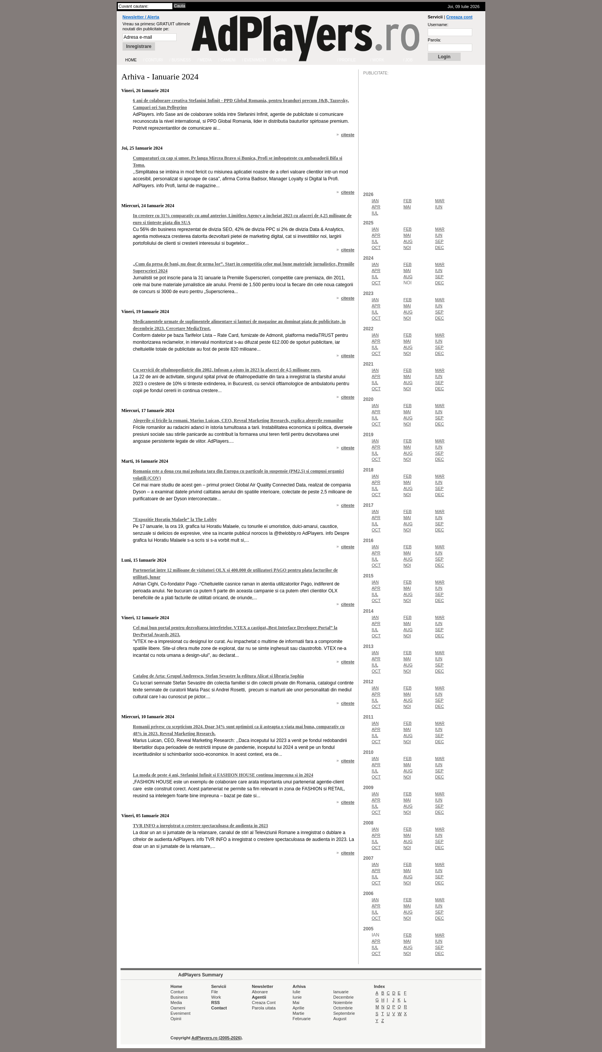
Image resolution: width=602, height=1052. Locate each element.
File (214, 991)
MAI (407, 206)
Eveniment (180, 1013)
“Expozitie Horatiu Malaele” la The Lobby (175, 519)
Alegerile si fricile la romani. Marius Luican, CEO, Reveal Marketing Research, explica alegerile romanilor (238, 420)
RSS (215, 1002)
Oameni (177, 1008)
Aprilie (298, 1008)
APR (376, 206)
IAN (375, 200)
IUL (375, 213)
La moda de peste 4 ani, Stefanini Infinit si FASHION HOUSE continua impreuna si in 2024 (223, 775)
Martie (298, 1013)
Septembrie (344, 1013)
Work (216, 997)
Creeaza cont (459, 17)
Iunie (297, 997)
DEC (439, 247)
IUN (438, 206)
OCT (376, 247)
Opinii (175, 1018)
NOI (407, 247)
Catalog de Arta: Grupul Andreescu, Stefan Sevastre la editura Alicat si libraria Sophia (218, 676)
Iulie (296, 991)
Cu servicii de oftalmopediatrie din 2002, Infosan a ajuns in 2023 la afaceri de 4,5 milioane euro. (227, 370)
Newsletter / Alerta (140, 17)
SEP (439, 241)
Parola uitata (264, 1008)
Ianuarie (341, 991)
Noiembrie (342, 1002)
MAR (439, 200)
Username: (438, 24)
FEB (408, 200)
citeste (347, 134)
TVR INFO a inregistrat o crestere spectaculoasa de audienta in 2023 (200, 825)
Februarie (302, 1018)
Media (176, 1002)
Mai (296, 1002)
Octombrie (343, 1008)
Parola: (434, 40)
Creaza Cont (264, 1002)
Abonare (260, 991)
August (339, 1018)
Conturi (177, 991)
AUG (408, 241)
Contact (219, 1008)
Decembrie (343, 997)
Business (179, 997)
